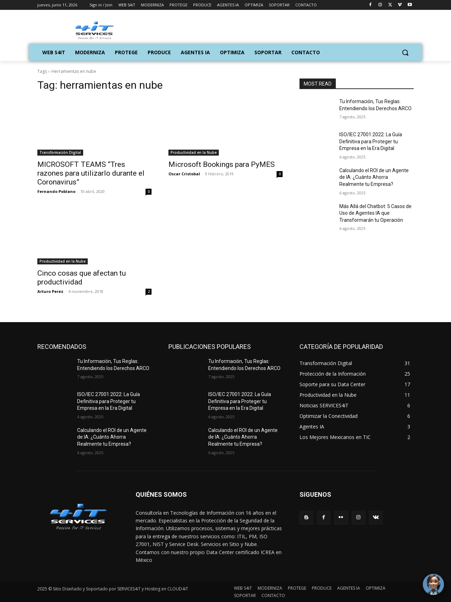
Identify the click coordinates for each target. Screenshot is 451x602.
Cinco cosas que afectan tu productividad (81, 277)
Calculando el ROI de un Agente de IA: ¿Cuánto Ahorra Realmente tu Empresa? (374, 177)
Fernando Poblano (56, 191)
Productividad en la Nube (194, 152)
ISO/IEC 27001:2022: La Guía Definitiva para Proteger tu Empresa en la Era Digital (370, 141)
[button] (405, 52)
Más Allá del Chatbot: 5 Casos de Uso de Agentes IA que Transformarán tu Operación (375, 213)
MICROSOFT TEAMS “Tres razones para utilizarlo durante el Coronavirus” (90, 173)
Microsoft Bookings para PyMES (221, 164)
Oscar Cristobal (184, 173)
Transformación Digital (60, 152)
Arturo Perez (50, 291)
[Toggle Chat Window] (433, 584)
